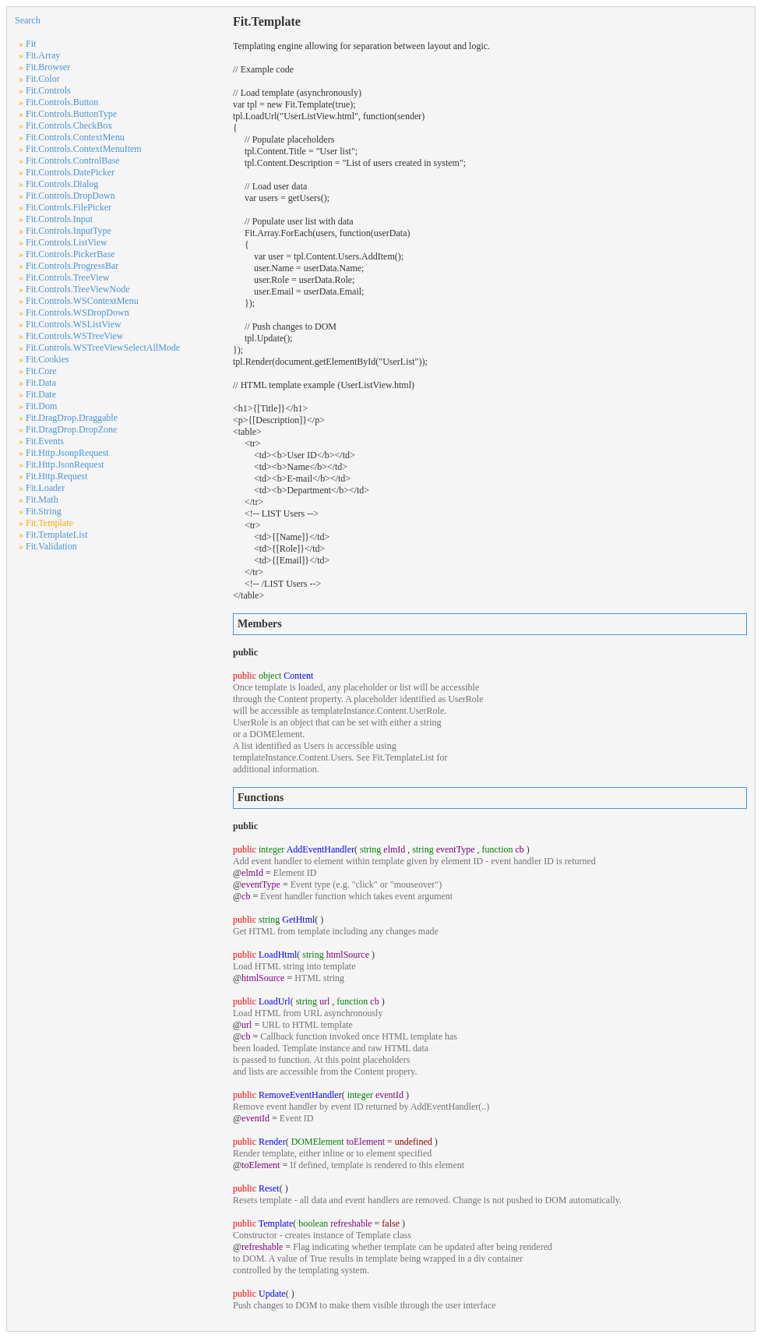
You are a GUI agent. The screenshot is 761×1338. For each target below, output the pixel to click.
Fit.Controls (48, 90)
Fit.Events (45, 441)
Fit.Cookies (47, 359)
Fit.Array (43, 55)
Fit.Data (41, 382)
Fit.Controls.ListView (66, 242)
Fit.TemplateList (56, 534)
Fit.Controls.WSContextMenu (82, 300)
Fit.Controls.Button (62, 102)
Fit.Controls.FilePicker (68, 207)
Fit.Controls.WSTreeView (75, 335)
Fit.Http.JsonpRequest (67, 452)
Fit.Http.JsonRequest (65, 464)
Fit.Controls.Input (59, 219)
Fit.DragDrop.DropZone (71, 429)
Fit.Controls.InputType (68, 230)
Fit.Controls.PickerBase (70, 254)
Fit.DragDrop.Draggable (72, 417)
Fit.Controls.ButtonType (71, 113)
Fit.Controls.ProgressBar (72, 265)
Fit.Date (41, 394)
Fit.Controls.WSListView (74, 324)
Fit (31, 43)
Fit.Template (49, 522)
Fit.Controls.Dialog (62, 183)
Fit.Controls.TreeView (68, 277)
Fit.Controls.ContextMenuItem (84, 148)
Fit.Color (43, 78)
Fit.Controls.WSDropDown (77, 312)
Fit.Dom (41, 406)
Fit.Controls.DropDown (70, 195)
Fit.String (44, 511)
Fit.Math (42, 499)
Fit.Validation (51, 546)
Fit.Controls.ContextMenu (75, 137)
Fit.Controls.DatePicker (70, 172)
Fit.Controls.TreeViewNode (78, 289)
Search (28, 20)
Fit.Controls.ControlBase (73, 160)
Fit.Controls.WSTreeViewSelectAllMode (103, 347)
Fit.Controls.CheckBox (69, 125)
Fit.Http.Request (56, 476)
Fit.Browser (48, 67)
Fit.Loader (45, 487)
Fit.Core (41, 370)
